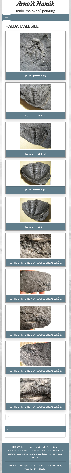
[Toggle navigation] (6, 17)
